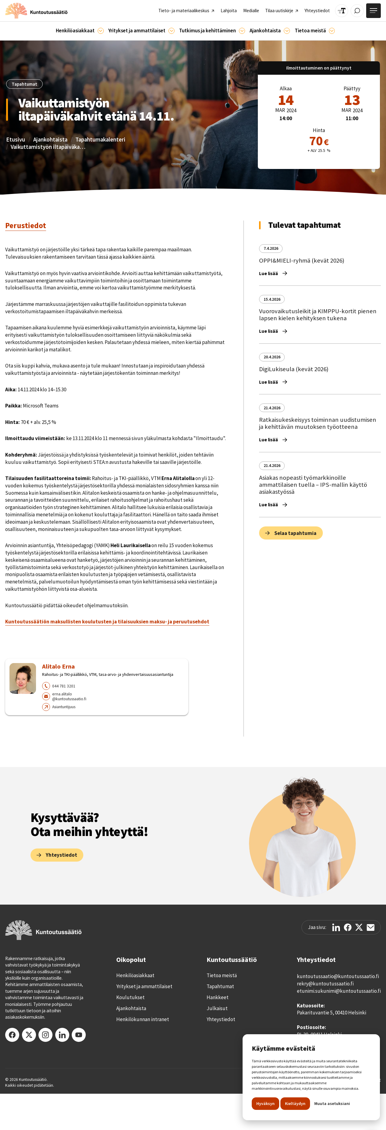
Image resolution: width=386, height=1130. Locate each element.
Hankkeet (218, 997)
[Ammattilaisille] (171, 31)
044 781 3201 (63, 685)
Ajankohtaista (50, 139)
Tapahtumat (220, 986)
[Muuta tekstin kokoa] (341, 10)
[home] (36, 10)
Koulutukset (130, 997)
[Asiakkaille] (101, 31)
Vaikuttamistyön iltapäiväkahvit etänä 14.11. (49, 146)
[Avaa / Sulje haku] (357, 10)
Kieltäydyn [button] (295, 1103)
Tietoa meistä (222, 975)
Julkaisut (217, 1008)
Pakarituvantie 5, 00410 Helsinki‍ (331, 1012)
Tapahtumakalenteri (100, 139)
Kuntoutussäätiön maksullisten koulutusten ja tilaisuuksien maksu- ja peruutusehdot (107, 621)
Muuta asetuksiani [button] (332, 1103)
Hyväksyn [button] (265, 1103)
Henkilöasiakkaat (135, 975)
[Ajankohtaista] (242, 31)
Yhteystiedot (221, 1019)
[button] (80, 31)
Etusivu (15, 139)
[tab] (25, 226)
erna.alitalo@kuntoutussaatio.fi (69, 696)
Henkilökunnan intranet (142, 1019)
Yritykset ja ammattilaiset (144, 986)
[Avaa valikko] (373, 10)
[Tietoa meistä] (332, 31)
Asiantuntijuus (63, 706)
